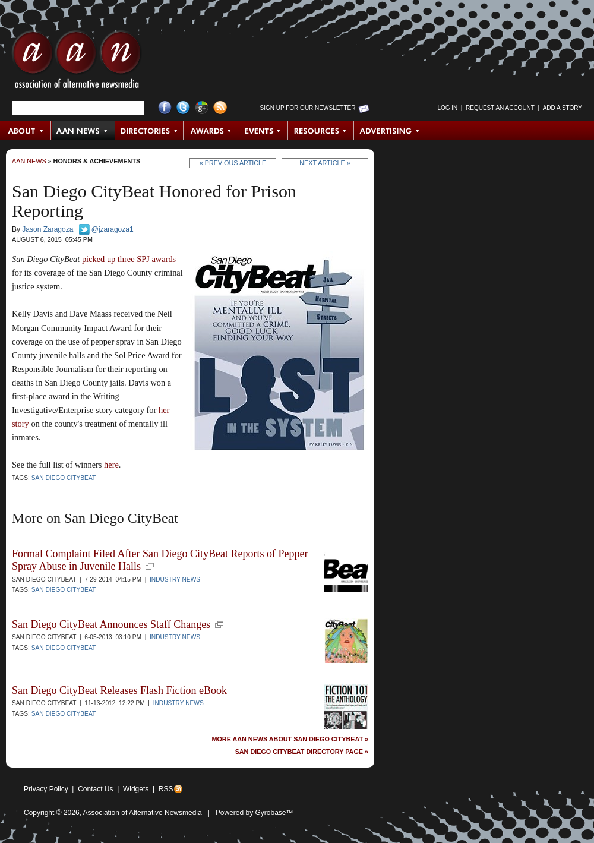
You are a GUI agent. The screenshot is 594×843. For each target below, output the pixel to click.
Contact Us (95, 789)
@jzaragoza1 (112, 229)
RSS (166, 789)
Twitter (183, 108)
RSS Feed (220, 108)
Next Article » (324, 162)
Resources (321, 130)
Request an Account (500, 108)
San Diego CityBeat (63, 478)
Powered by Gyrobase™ (254, 813)
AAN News (83, 130)
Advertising (391, 130)
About (26, 130)
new (150, 566)
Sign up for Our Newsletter (308, 108)
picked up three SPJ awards (129, 259)
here (111, 464)
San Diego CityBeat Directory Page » (301, 752)
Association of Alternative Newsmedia (142, 813)
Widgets (135, 789)
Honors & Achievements (97, 161)
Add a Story (562, 108)
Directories (149, 130)
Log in (447, 108)
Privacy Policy (46, 789)
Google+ (201, 108)
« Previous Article (233, 162)
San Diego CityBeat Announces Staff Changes (111, 624)
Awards (211, 130)
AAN (77, 62)
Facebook (165, 108)
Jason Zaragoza (47, 229)
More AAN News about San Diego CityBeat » (289, 739)
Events (263, 130)
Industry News (175, 579)
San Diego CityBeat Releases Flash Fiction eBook (119, 690)
